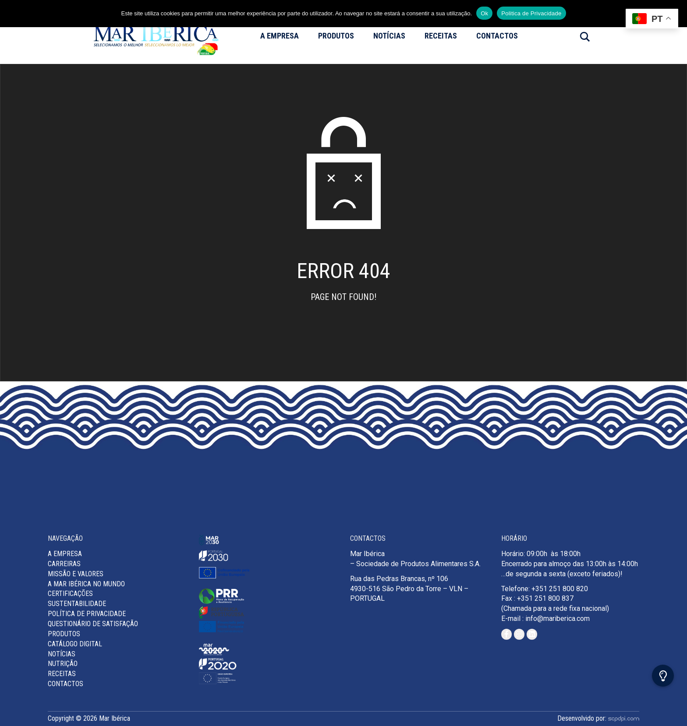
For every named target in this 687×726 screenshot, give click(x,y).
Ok (484, 13)
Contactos (497, 35)
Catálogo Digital (75, 644)
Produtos (336, 35)
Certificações (70, 593)
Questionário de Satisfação (93, 624)
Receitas (441, 35)
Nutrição (63, 663)
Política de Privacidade (87, 614)
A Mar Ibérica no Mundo (86, 584)
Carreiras (64, 564)
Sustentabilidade (77, 603)
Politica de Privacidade (531, 13)
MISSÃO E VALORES (75, 574)
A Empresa (279, 35)
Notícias (389, 35)
